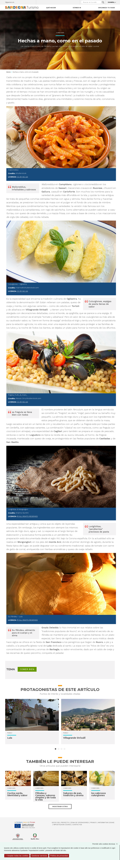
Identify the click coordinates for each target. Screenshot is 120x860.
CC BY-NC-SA (22, 177)
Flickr (29, 2)
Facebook (17, 2)
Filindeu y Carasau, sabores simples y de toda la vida (45, 796)
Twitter (21, 2)
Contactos (77, 824)
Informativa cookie (106, 822)
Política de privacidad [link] (59, 856)
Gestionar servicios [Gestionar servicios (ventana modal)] (39, 856)
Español (111, 2)
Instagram (25, 2)
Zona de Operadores (79, 822)
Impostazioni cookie (62, 824)
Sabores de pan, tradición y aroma (73, 794)
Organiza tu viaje (106, 8)
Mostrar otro (60, 806)
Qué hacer (51, 8)
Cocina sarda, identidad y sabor (17, 794)
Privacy (93, 822)
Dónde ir (77, 8)
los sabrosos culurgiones (98, 794)
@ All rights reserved (27, 516)
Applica (103, 2)
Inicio (8, 72)
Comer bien (60, 32)
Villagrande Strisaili (74, 738)
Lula (9, 738)
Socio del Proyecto (60, 822)
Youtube (33, 2)
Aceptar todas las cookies (16, 856)
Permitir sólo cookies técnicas (106, 844)
